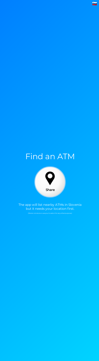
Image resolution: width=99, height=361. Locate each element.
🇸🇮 (94, 3)
